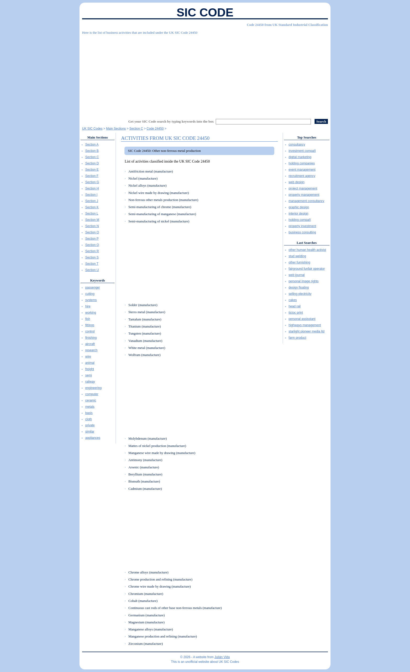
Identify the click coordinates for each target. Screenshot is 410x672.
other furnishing (299, 262)
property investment (302, 226)
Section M (92, 220)
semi (88, 375)
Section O (92, 232)
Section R (92, 251)
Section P (92, 238)
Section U (92, 270)
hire (87, 306)
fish (87, 319)
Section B (92, 151)
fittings (89, 325)
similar (89, 431)
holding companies (302, 163)
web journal (297, 275)
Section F (92, 176)
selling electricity (300, 294)
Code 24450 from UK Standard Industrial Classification (287, 25)
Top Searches (306, 137)
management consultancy (306, 201)
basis (89, 413)
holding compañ (300, 220)
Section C (92, 157)
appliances (92, 438)
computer (91, 394)
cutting (89, 294)
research (91, 350)
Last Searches (307, 243)
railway (90, 381)
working (90, 312)
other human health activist (307, 250)
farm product (297, 338)
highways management (305, 325)
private (90, 425)
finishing (91, 338)
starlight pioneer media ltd (306, 331)
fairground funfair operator (307, 269)
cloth (88, 419)
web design (297, 182)
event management (302, 169)
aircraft (90, 344)
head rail (295, 306)
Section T (91, 264)
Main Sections (97, 137)
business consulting (302, 232)
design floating (299, 287)
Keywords (97, 280)
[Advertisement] (205, 74)
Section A (92, 144)
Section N (92, 226)
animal (89, 363)
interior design (298, 213)
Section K (92, 207)
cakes (293, 300)
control (90, 331)
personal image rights (304, 281)
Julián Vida (222, 657)
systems (91, 300)
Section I (91, 195)
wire (88, 356)
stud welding (297, 256)
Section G (92, 182)
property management (304, 195)
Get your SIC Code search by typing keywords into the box (171, 121)
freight (89, 369)
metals (89, 407)
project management (303, 188)
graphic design (299, 207)
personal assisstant (302, 319)
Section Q (92, 245)
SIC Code (205, 12)
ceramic (90, 400)
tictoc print (296, 312)
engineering (93, 388)
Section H (92, 188)
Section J (91, 201)
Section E (92, 169)
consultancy (297, 144)
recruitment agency (302, 176)
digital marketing (300, 157)
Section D (92, 163)
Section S (92, 257)
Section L (91, 213)
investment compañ (302, 151)
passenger (92, 287)
